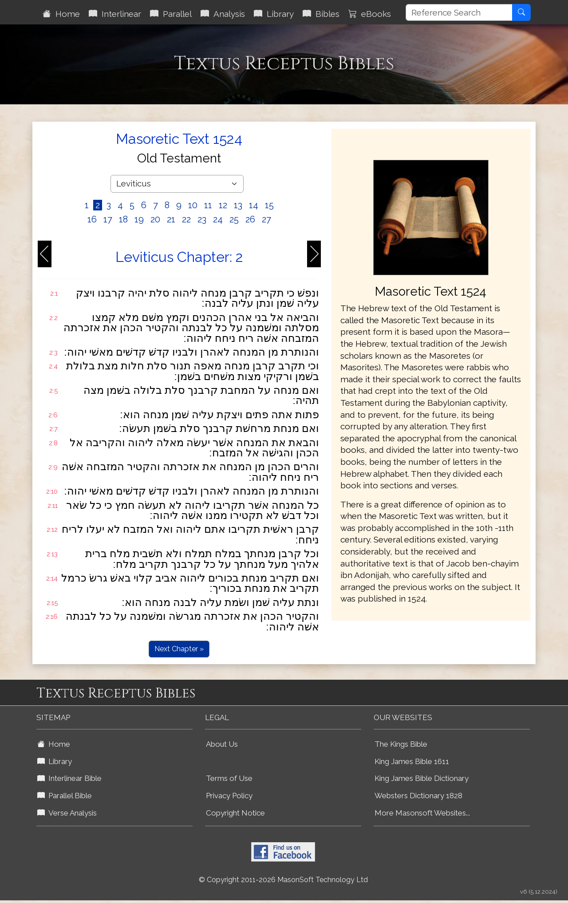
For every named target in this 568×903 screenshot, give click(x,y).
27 (266, 219)
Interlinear (115, 14)
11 (208, 205)
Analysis (223, 14)
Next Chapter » (179, 649)
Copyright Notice (235, 812)
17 (107, 219)
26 (250, 219)
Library (274, 14)
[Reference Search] (459, 12)
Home (61, 14)
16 (92, 219)
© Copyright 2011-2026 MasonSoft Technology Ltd (283, 879)
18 (123, 219)
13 (238, 205)
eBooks (369, 14)
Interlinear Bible (69, 778)
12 (223, 205)
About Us (222, 744)
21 (171, 219)
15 (269, 205)
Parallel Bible (64, 795)
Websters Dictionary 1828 (418, 795)
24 (218, 219)
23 (202, 219)
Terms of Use (229, 778)
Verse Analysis (67, 812)
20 (155, 219)
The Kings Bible (401, 744)
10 (193, 205)
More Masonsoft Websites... (422, 812)
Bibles (321, 14)
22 (186, 219)
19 (139, 219)
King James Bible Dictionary (422, 778)
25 (234, 219)
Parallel (171, 14)
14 (253, 205)
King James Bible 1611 (412, 761)
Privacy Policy (229, 795)
